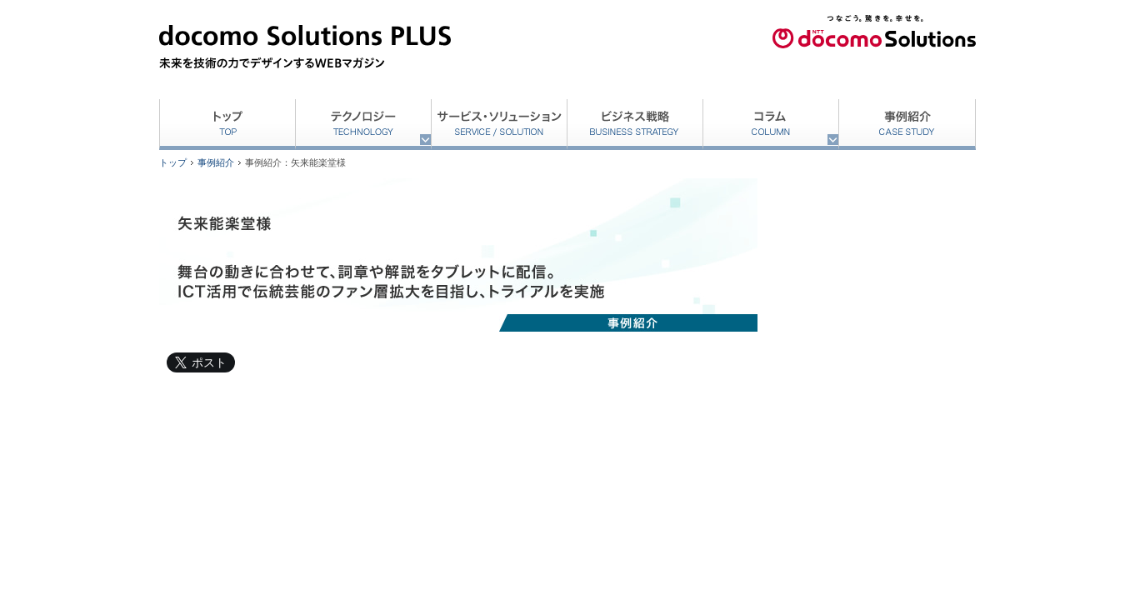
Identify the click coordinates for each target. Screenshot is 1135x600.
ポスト (209, 362)
